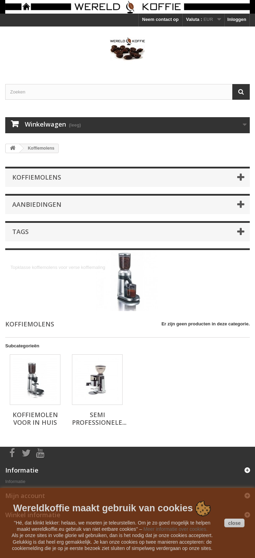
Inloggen (236, 19)
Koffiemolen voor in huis (35, 418)
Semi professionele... (99, 418)
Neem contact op (160, 19)
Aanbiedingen (36, 204)
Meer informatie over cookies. (175, 529)
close (234, 523)
